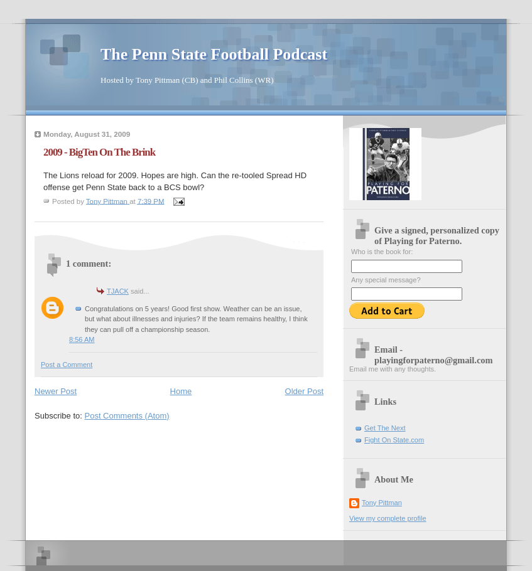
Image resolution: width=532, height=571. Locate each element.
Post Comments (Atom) (127, 415)
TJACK (118, 291)
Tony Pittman (382, 502)
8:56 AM (82, 339)
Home (181, 391)
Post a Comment (66, 364)
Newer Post (56, 391)
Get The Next (385, 428)
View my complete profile (387, 518)
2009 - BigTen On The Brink (99, 152)
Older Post (304, 391)
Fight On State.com (394, 440)
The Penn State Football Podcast (213, 54)
